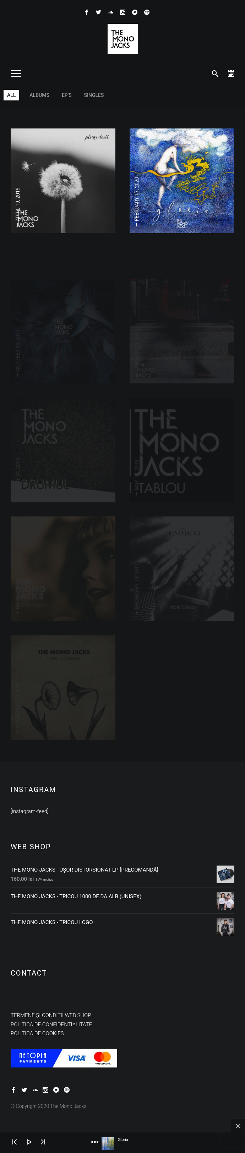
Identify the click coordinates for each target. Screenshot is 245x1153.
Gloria (123, 1139)
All (11, 95)
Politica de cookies (37, 1033)
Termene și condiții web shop (51, 1015)
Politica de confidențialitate (51, 1024)
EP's (67, 95)
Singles (94, 95)
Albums (39, 95)
